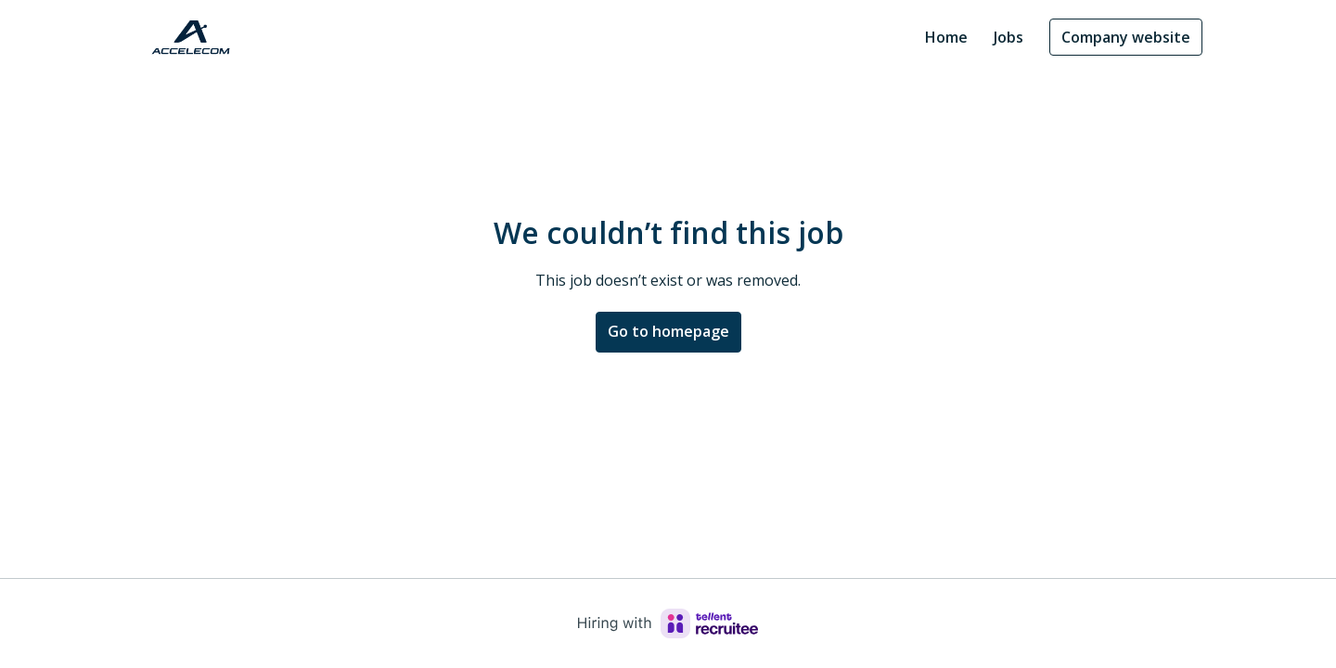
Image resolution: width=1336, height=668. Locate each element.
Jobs (1008, 37)
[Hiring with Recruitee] (668, 623)
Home (946, 37)
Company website (1125, 37)
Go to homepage (668, 331)
